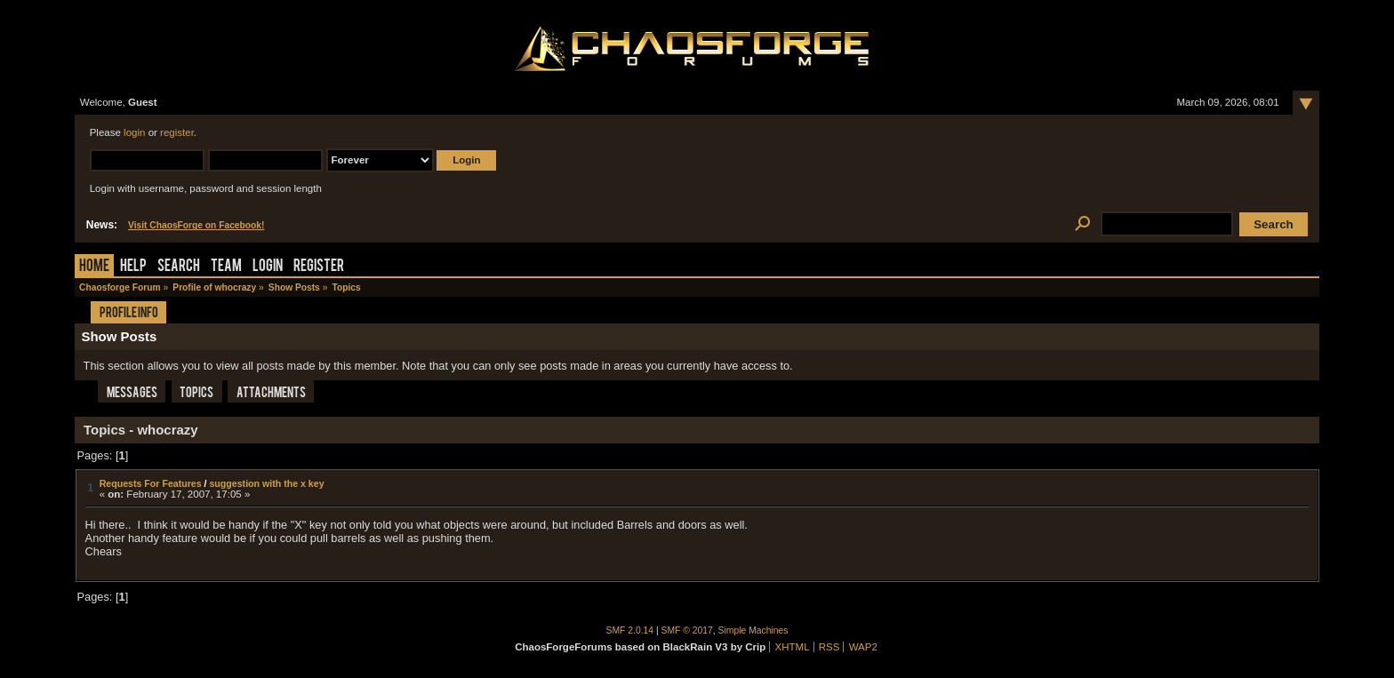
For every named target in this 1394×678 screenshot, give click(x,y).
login (134, 132)
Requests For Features (151, 483)
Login (267, 267)
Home (94, 267)
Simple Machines (753, 630)
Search (178, 267)
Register (318, 267)
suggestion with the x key (266, 483)
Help (133, 267)
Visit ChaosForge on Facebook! (196, 225)
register (177, 132)
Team (226, 267)
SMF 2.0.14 (630, 630)
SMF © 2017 (687, 630)
